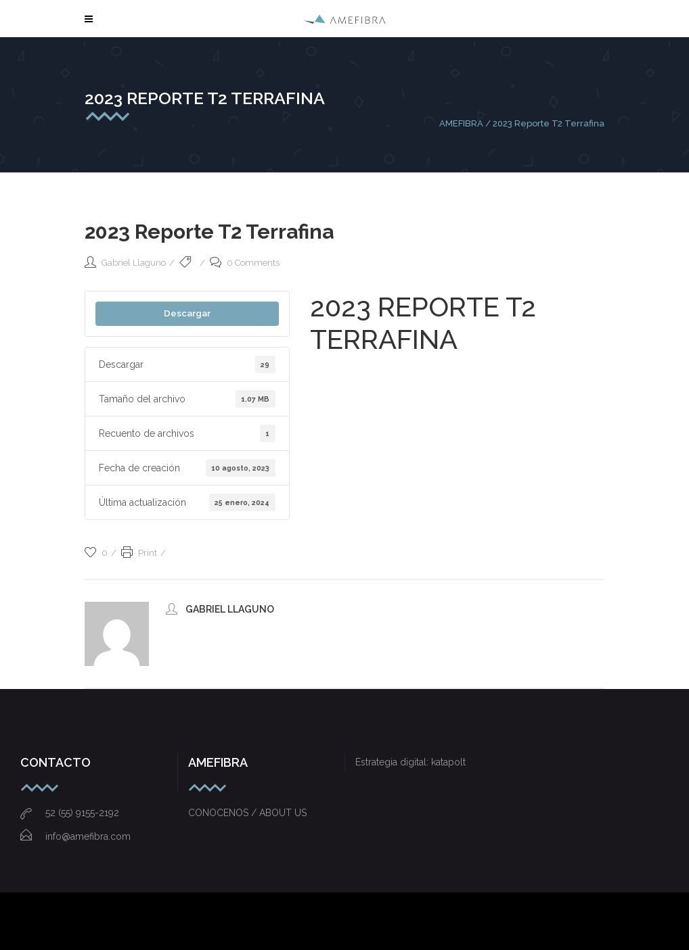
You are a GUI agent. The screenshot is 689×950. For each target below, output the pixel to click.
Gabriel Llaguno (134, 263)
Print (139, 553)
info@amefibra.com (75, 836)
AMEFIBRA (461, 123)
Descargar (187, 313)
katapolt (448, 762)
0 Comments (245, 263)
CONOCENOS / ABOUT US (247, 812)
